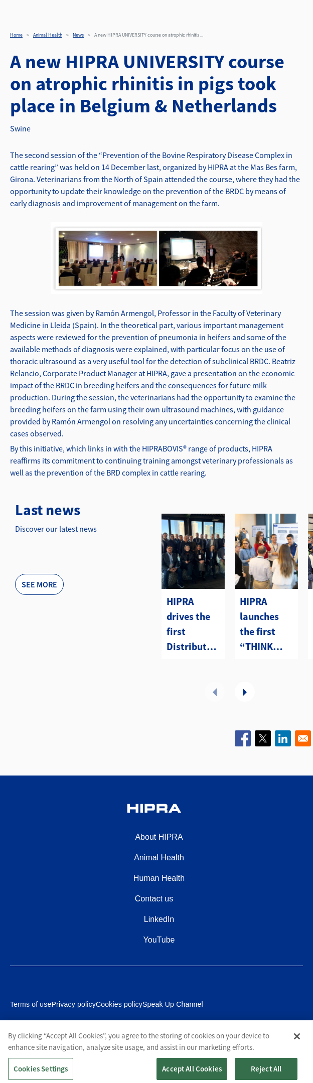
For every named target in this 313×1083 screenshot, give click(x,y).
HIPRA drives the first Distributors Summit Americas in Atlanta (193, 624)
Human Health (159, 878)
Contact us (154, 898)
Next (245, 692)
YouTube (159, 940)
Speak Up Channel (172, 1004)
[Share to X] (263, 738)
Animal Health (47, 35)
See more (39, 584)
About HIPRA (159, 837)
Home (16, 35)
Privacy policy (74, 1004)
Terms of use (31, 1004)
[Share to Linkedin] (283, 738)
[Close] (297, 1048)
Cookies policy (119, 1004)
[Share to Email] (303, 738)
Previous (215, 692)
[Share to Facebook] (243, 738)
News (78, 35)
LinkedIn (159, 919)
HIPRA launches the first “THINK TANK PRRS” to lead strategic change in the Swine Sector (261, 624)
